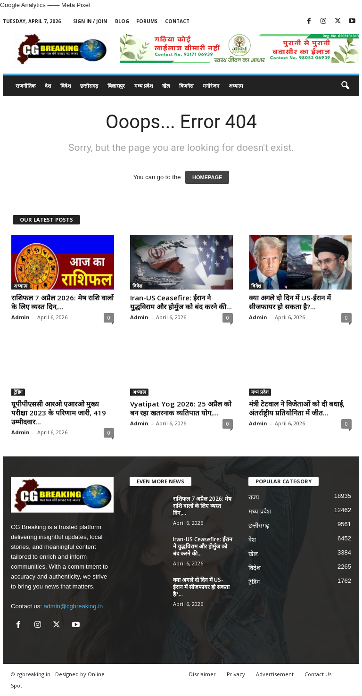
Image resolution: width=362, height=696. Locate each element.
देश (48, 85)
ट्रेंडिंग (18, 392)
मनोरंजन (211, 85)
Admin (20, 317)
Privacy (236, 674)
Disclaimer (202, 674)
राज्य (253, 497)
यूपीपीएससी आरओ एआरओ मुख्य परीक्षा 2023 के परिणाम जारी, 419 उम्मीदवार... (58, 412)
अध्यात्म (236, 85)
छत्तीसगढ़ (89, 85)
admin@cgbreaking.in (73, 606)
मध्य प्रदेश (143, 85)
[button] (345, 85)
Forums (146, 21)
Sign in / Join (90, 21)
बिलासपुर (116, 85)
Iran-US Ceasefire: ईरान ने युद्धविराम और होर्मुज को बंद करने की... (181, 302)
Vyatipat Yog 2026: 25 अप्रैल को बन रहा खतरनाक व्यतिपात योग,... (180, 408)
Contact (177, 21)
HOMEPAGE (207, 177)
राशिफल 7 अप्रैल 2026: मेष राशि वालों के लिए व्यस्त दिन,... (62, 302)
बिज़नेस (186, 85)
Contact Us (317, 674)
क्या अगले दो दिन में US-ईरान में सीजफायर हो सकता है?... (290, 302)
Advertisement (275, 674)
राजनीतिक (25, 85)
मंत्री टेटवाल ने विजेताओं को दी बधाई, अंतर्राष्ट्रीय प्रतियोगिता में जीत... (297, 408)
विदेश (65, 85)
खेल (166, 85)
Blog (122, 21)
